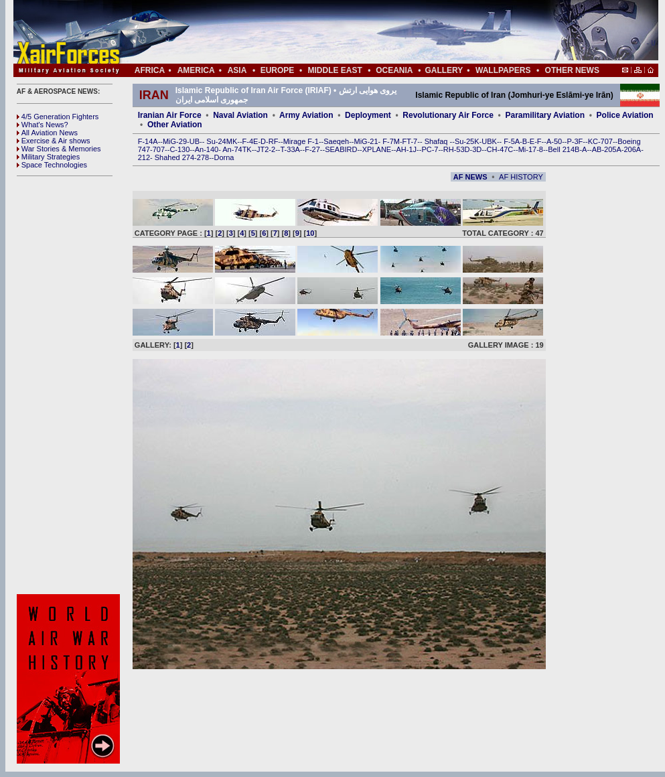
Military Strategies (48, 157)
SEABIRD (341, 149)
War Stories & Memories (59, 149)
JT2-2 (265, 149)
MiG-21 (366, 141)
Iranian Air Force (170, 115)
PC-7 (429, 149)
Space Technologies (52, 165)
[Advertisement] (70, 385)
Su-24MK (221, 141)
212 (144, 157)
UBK (489, 141)
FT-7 (410, 141)
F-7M (391, 141)
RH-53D (456, 149)
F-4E (250, 141)
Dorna (224, 157)
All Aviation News (47, 133)
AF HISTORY (521, 177)
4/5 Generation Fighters (59, 117)
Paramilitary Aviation (545, 115)
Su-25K (467, 141)
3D (477, 149)
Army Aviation (306, 115)
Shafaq (437, 141)
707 (159, 149)
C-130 (179, 149)
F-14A (148, 141)
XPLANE (376, 149)
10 (310, 233)
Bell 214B (563, 149)
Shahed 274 (174, 157)
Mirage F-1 (301, 141)
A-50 (554, 141)
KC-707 (600, 141)
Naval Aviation (240, 115)
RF (274, 141)
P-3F (575, 141)
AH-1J (406, 149)
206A (632, 149)
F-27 (312, 149)
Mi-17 (527, 149)
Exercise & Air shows (53, 141)
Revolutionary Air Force (448, 115)
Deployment (368, 115)
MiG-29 (175, 141)
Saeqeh (336, 141)
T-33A (289, 149)
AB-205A (606, 149)
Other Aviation (174, 124)
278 (203, 157)
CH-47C (500, 149)
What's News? (42, 125)
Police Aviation (625, 115)
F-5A (512, 141)
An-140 (206, 149)
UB (195, 141)
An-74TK (236, 149)
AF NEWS (470, 177)
